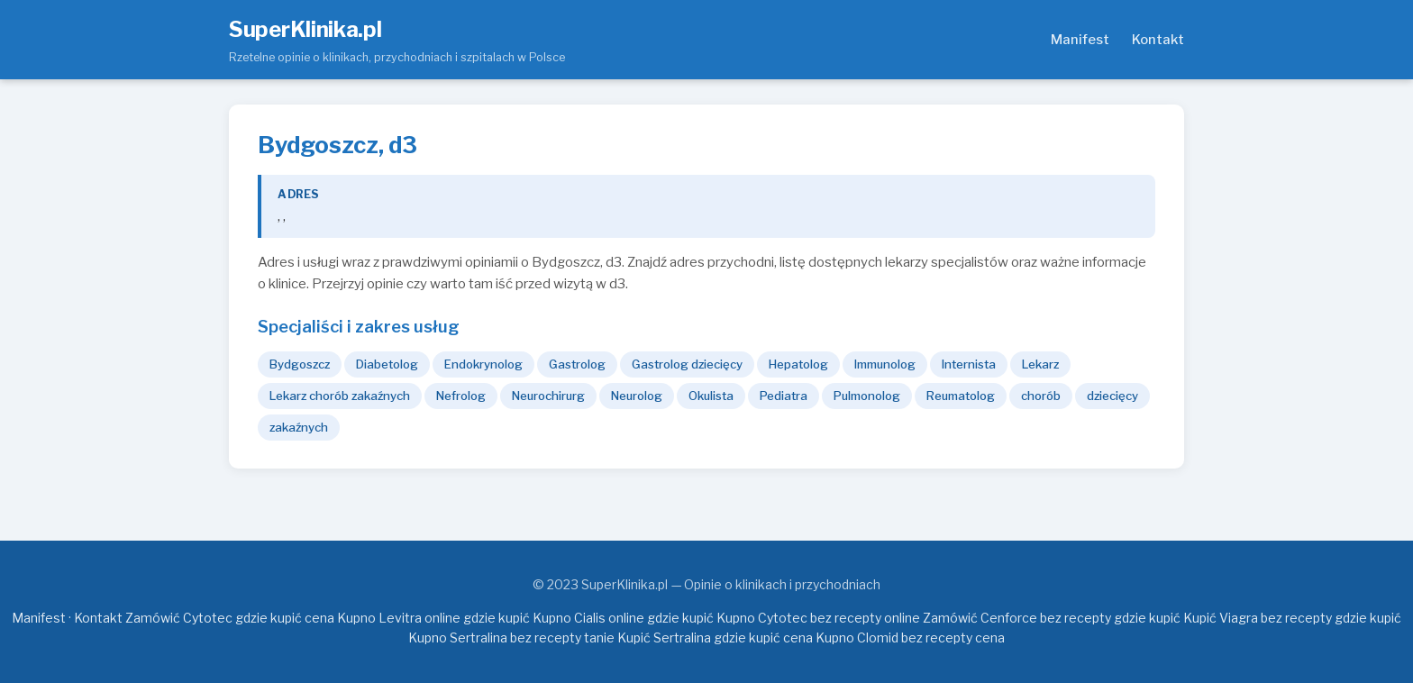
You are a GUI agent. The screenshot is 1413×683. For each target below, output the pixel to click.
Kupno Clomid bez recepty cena (910, 637)
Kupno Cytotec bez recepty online (818, 617)
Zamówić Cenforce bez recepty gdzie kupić (1052, 617)
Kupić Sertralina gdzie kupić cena (715, 637)
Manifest (1080, 40)
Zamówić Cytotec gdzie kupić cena (229, 617)
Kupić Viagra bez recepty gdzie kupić (1292, 617)
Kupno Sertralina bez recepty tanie (511, 637)
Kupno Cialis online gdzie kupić (623, 617)
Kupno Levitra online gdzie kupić (433, 617)
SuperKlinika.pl (305, 29)
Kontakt (1158, 40)
